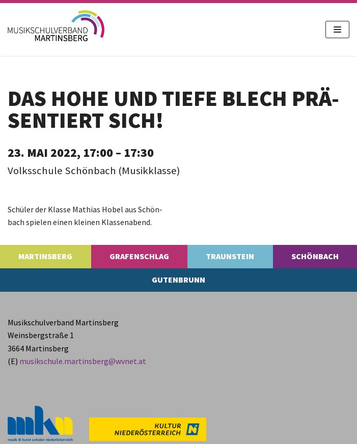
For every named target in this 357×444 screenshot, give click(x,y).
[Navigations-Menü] (337, 29)
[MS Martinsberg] (56, 25)
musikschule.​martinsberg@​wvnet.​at (82, 361)
